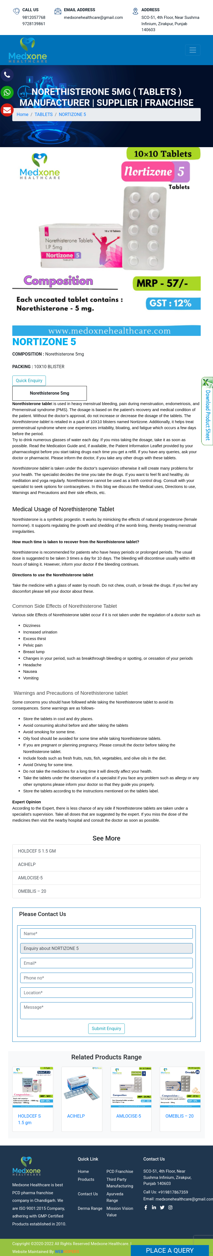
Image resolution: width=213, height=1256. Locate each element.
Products (86, 1182)
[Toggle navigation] (192, 50)
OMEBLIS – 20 (32, 891)
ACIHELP (27, 864)
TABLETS (44, 114)
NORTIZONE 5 (72, 114)
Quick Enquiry (29, 380)
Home (22, 114)
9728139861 (33, 23)
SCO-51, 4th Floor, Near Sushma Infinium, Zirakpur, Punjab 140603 (170, 23)
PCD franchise (119, 1174)
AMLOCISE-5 (30, 877)
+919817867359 (173, 1195)
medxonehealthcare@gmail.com (93, 17)
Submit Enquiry (106, 1028)
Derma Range (90, 1211)
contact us (88, 1196)
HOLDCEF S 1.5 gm (37, 851)
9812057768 (33, 17)
